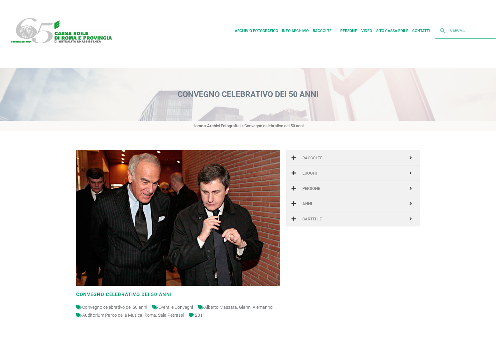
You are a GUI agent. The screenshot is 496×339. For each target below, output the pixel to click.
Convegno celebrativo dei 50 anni (114, 307)
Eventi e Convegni (175, 307)
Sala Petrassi (171, 315)
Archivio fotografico (256, 29)
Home (197, 125)
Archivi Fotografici (224, 125)
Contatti (421, 29)
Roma (150, 315)
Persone (348, 29)
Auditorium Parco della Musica (112, 315)
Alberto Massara (220, 307)
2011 (200, 315)
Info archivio (295, 29)
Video (366, 29)
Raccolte (324, 29)
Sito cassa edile (392, 29)
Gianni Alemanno (256, 307)
